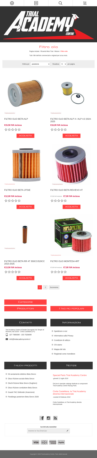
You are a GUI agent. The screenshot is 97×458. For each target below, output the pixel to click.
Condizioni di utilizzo (62, 340)
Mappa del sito (60, 349)
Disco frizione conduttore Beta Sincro (22, 388)
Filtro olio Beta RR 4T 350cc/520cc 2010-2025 (24, 262)
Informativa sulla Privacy (63, 336)
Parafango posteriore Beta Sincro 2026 (23, 397)
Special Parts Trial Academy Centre (70, 375)
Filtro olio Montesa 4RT (64, 261)
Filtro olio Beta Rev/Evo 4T (66, 190)
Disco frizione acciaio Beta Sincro (21, 379)
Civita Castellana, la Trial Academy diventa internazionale (69, 392)
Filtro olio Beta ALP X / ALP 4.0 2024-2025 (70, 120)
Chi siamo (58, 345)
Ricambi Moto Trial (47, 51)
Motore (57, 51)
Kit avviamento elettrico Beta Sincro (22, 374)
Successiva (54, 287)
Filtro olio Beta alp (16, 119)
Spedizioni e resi (60, 331)
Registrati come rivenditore (64, 354)
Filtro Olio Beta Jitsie (17, 190)
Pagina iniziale (34, 51)
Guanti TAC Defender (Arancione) (21, 392)
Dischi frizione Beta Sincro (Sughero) (22, 383)
